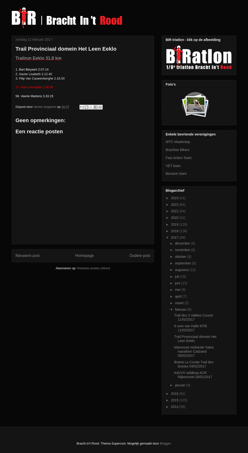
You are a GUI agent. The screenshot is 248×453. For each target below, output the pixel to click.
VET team (173, 166)
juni (178, 283)
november (183, 250)
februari (181, 309)
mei (178, 290)
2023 (175, 198)
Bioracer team (176, 173)
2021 (175, 211)
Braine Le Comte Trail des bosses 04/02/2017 (193, 364)
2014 (175, 407)
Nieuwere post (28, 256)
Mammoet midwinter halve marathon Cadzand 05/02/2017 (194, 351)
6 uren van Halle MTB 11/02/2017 (190, 328)
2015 (175, 400)
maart (180, 303)
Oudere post (139, 256)
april (178, 296)
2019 (175, 224)
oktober (181, 257)
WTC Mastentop (178, 142)
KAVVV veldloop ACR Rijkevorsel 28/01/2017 (193, 375)
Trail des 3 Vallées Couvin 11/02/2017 (193, 317)
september (183, 263)
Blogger (165, 443)
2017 (175, 237)
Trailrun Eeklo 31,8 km (39, 58)
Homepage (84, 256)
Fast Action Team (179, 158)
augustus (182, 270)
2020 (175, 218)
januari (180, 385)
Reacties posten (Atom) (93, 268)
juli (177, 276)
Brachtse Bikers (177, 150)
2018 (175, 231)
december (183, 243)
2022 (175, 205)
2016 (175, 394)
